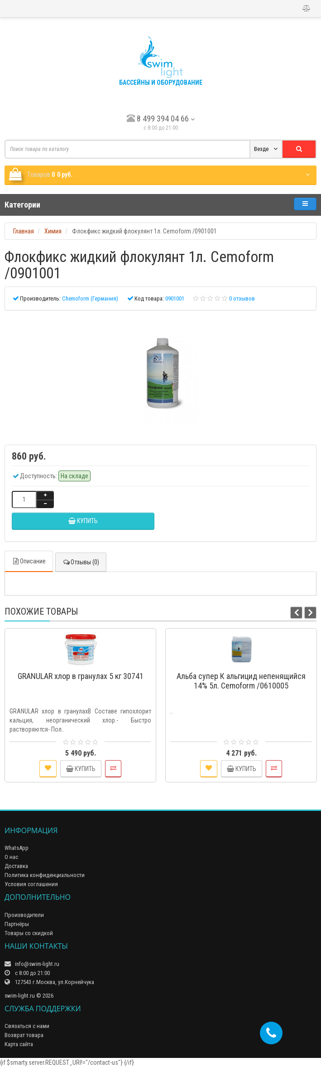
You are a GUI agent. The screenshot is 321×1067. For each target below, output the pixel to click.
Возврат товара (24, 1035)
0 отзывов (242, 298)
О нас (11, 857)
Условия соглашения (31, 884)
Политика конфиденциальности (45, 875)
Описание (29, 561)
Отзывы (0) (80, 562)
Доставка (16, 866)
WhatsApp (17, 847)
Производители (24, 915)
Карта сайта (19, 1044)
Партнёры (17, 924)
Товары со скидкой (29, 933)
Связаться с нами (27, 1026)
